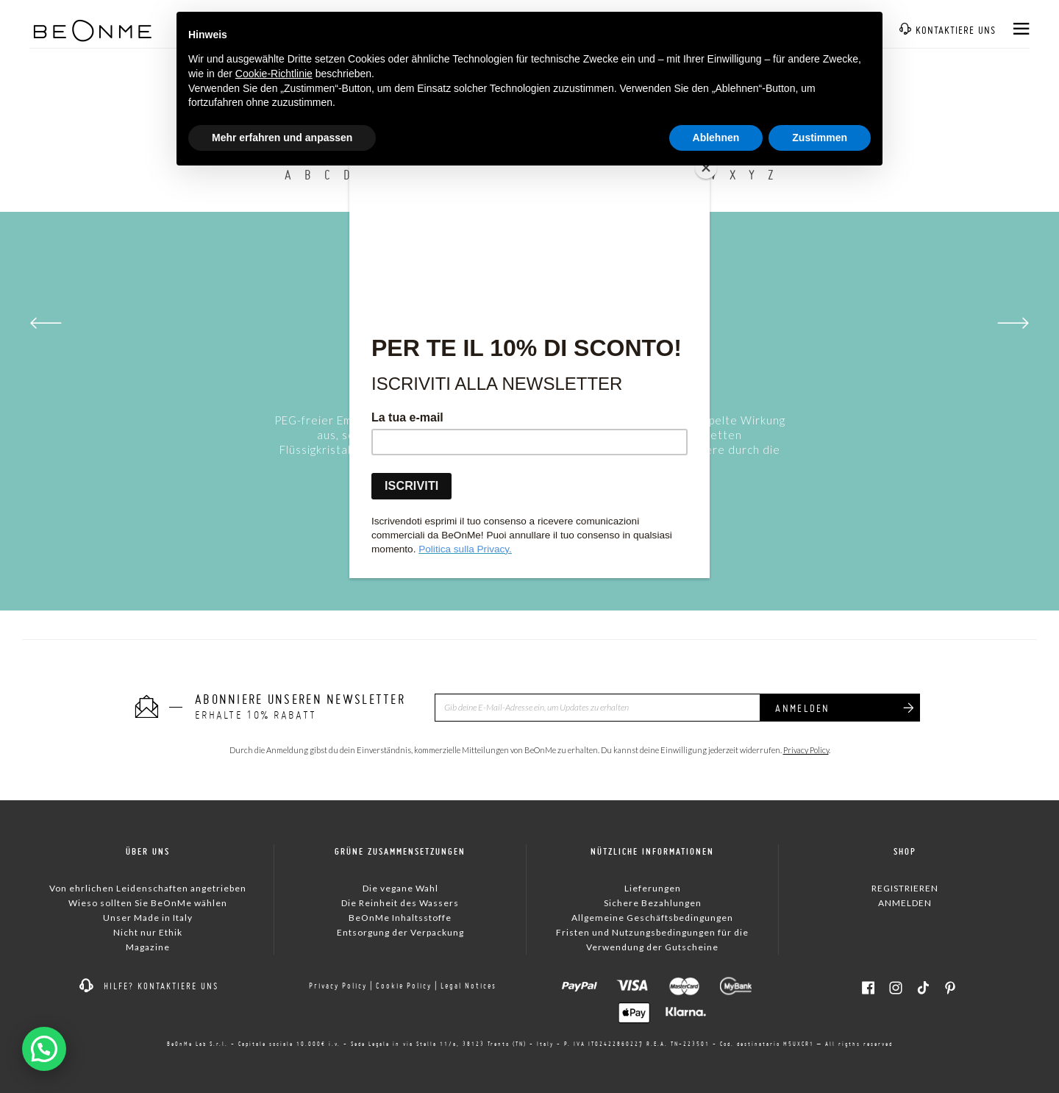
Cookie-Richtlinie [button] (274, 73)
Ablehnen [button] (716, 137)
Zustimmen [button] (819, 137)
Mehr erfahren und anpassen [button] (282, 137)
